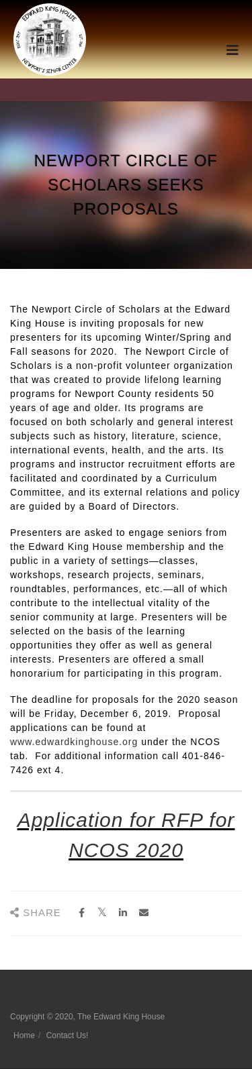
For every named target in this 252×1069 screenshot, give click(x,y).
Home (24, 1035)
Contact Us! (67, 1035)
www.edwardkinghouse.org (74, 741)
